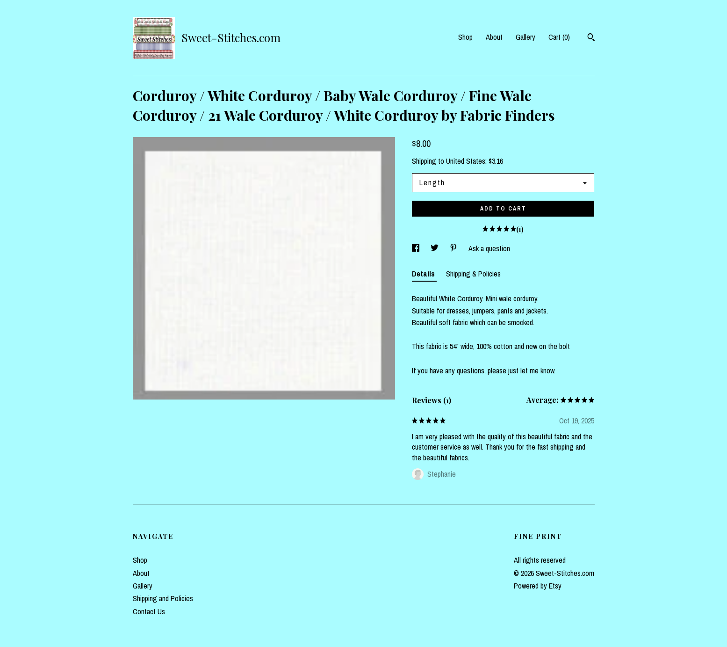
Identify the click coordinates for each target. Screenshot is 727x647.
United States (465, 161)
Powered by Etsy (537, 586)
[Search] (591, 38)
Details (424, 274)
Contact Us (149, 611)
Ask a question (489, 248)
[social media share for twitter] (435, 248)
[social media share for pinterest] (454, 248)
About (494, 37)
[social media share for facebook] (416, 248)
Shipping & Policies (473, 274)
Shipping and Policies (163, 598)
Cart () (559, 37)
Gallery (525, 37)
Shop (465, 37)
